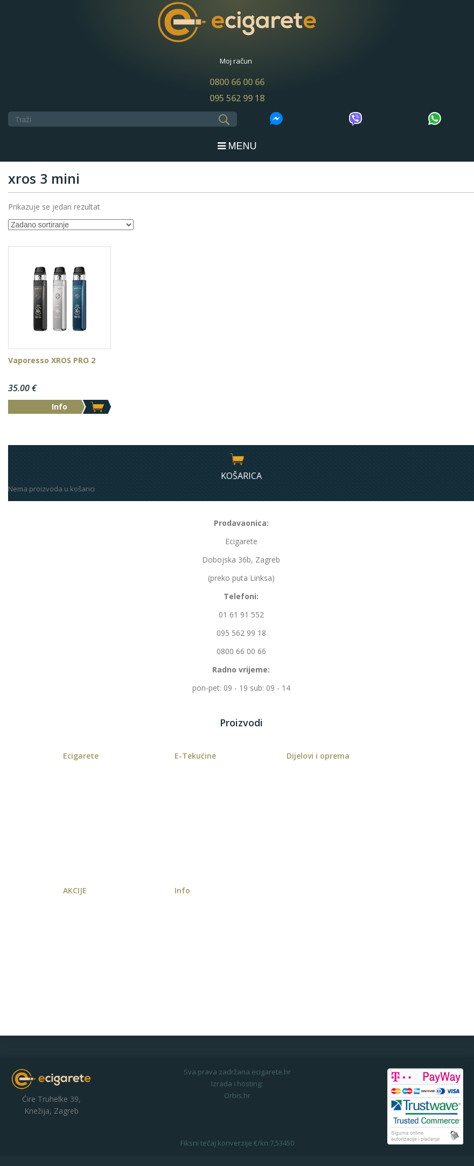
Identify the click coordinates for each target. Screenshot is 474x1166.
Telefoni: (241, 596)
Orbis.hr (237, 1095)
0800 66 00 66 (237, 82)
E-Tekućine (195, 756)
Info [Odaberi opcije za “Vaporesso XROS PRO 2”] (59, 406)
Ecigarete (81, 756)
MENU (237, 146)
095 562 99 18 (237, 98)
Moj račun (236, 61)
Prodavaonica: (241, 523)
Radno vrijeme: (241, 669)
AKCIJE (75, 890)
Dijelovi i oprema (318, 756)
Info (182, 890)
